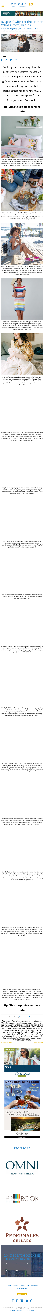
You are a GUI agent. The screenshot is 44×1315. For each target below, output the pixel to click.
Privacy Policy (30, 1310)
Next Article (38, 1043)
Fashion (9, 30)
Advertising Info (22, 1288)
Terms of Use (21, 1310)
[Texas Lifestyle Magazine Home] (22, 5)
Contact (15, 1286)
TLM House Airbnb (32, 1286)
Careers (22, 1286)
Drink (17, 30)
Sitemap (12, 1310)
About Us (8, 1286)
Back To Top (22, 1294)
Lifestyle (3, 30)
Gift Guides (37, 28)
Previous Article (6, 1043)
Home (13, 30)
